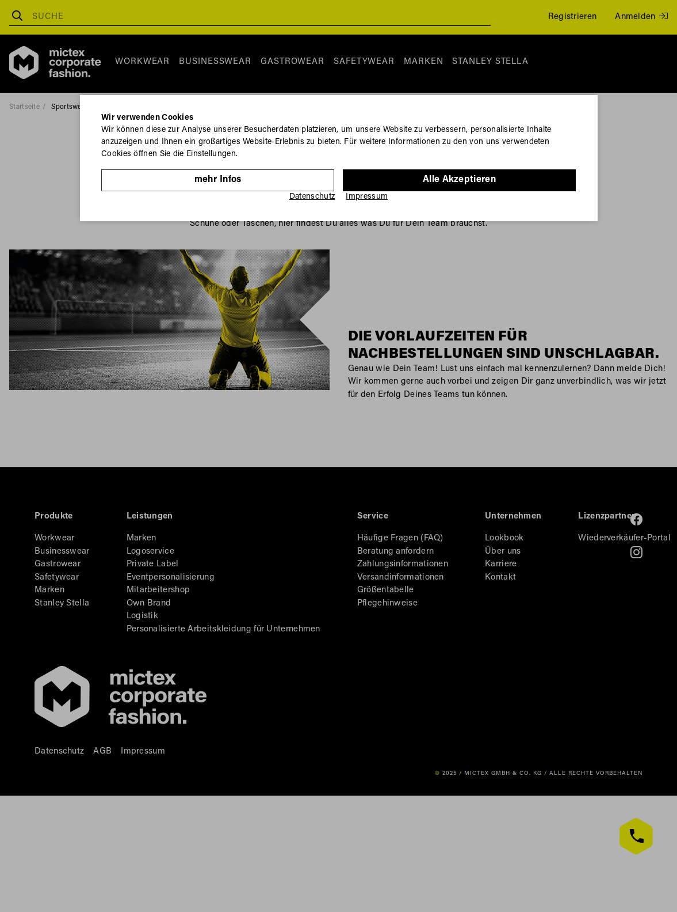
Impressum (367, 197)
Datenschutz (312, 197)
